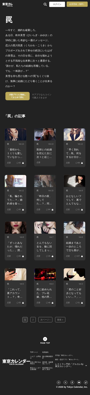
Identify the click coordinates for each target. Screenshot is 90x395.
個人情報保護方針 (47, 357)
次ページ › (45, 319)
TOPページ (34, 352)
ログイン (57, 4)
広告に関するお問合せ (35, 363)
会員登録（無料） (77, 4)
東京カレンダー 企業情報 (35, 368)
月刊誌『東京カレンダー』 (64, 355)
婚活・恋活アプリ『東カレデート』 (67, 359)
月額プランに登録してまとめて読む (17, 96)
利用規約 (45, 352)
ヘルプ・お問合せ (35, 357)
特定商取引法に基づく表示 (47, 368)
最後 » (60, 319)
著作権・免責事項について (47, 363)
